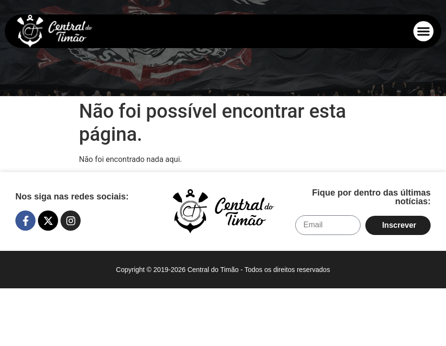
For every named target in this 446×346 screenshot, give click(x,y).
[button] (423, 31)
